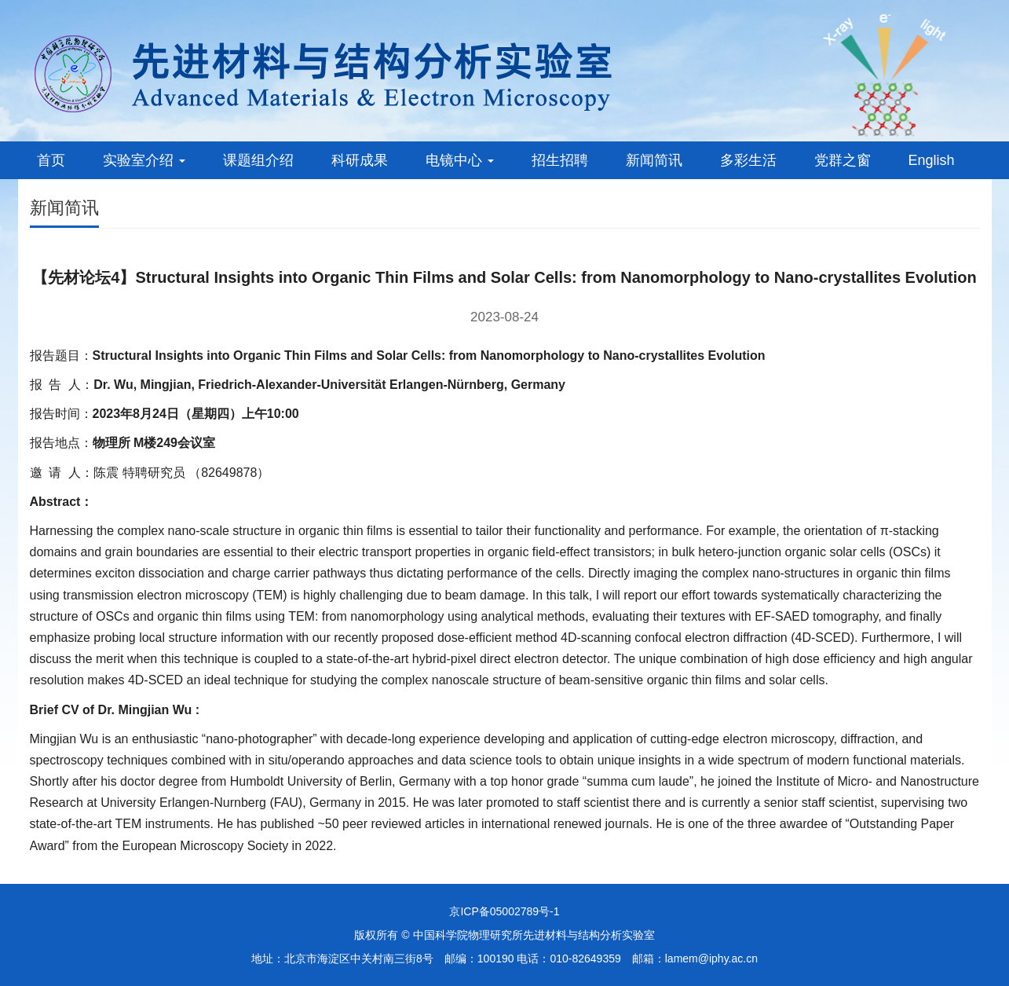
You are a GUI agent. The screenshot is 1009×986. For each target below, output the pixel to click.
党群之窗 (842, 160)
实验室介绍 (144, 160)
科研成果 (359, 160)
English (931, 160)
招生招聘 (560, 160)
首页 (51, 160)
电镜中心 (460, 160)
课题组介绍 (258, 160)
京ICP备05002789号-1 (504, 911)
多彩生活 (748, 160)
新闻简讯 (654, 160)
